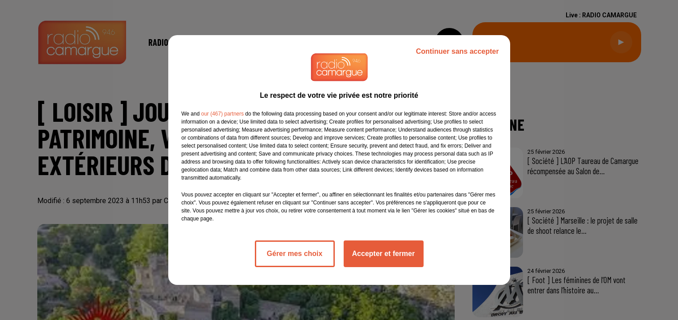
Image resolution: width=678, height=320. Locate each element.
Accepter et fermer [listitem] (383, 253)
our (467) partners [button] (222, 114)
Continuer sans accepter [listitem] (457, 51)
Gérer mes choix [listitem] (294, 253)
